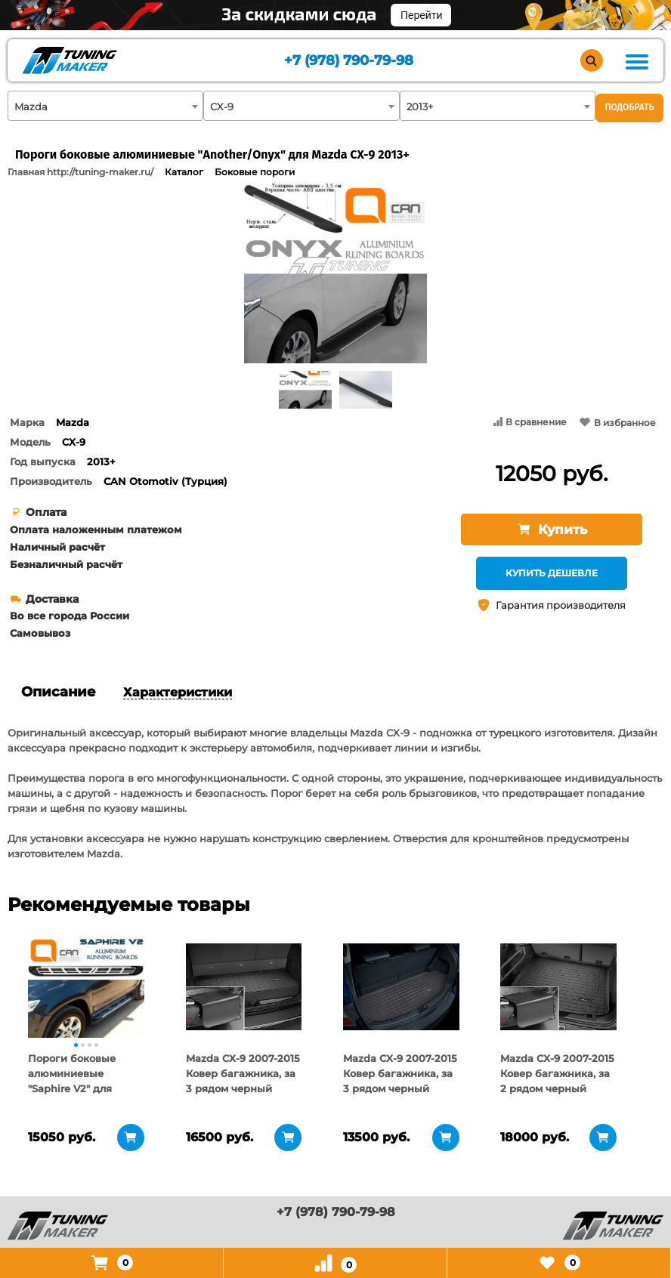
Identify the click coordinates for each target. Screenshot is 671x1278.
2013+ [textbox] (420, 106)
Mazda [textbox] (31, 106)
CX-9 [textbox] (221, 106)
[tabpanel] (86, 986)
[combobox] (105, 106)
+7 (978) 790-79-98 (348, 61)
